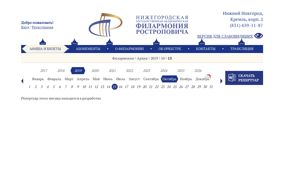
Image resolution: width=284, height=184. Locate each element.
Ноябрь (186, 79)
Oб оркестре (170, 49)
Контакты (205, 49)
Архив (142, 58)
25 (174, 86)
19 (138, 86)
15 (170, 58)
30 (205, 86)
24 (168, 86)
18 (132, 86)
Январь (38, 79)
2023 (146, 70)
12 (96, 86)
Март (69, 79)
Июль (120, 79)
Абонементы (88, 49)
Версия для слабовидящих (230, 36)
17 (126, 86)
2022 (129, 70)
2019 (154, 58)
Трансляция (242, 49)
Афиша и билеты (45, 49)
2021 (112, 70)
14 (108, 86)
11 (90, 86)
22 (156, 86)
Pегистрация (42, 27)
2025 (180, 70)
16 (120, 86)
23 (162, 86)
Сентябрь (151, 79)
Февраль (54, 79)
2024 (163, 70)
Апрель (83, 79)
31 (211, 86)
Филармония (123, 58)
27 (186, 86)
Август (134, 79)
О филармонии (129, 49)
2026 (197, 70)
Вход (25, 27)
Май (96, 79)
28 (193, 86)
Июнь (108, 79)
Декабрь (202, 79)
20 (144, 86)
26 (180, 86)
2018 (60, 70)
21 (150, 86)
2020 (95, 70)
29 (199, 86)
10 (163, 58)
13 (102, 86)
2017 (43, 70)
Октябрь (169, 79)
